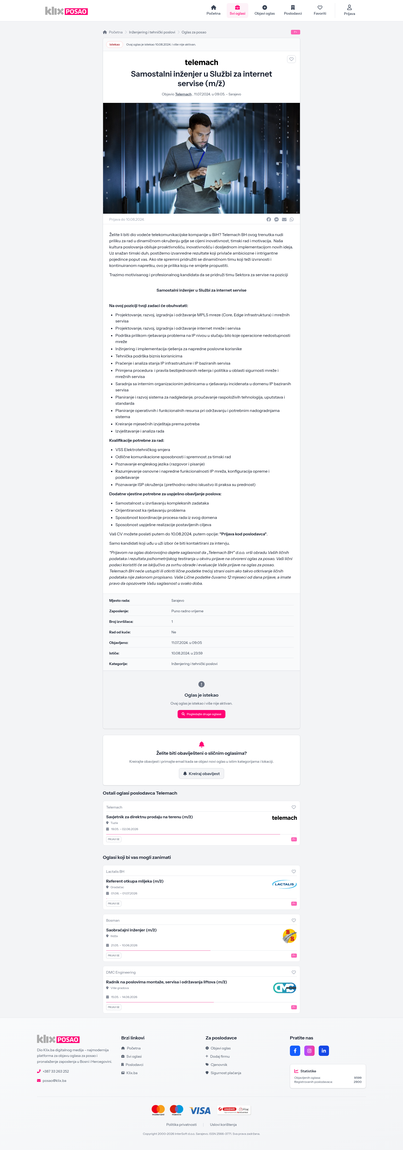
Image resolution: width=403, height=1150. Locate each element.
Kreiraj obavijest (201, 774)
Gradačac (117, 888)
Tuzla (114, 823)
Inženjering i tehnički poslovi (152, 32)
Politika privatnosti (181, 1124)
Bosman (113, 921)
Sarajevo (235, 94)
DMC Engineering (121, 973)
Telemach (183, 94)
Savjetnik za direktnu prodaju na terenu (149, 817)
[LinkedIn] (324, 1051)
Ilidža (114, 936)
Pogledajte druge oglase (202, 714)
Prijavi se (114, 839)
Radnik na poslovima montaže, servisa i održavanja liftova (166, 982)
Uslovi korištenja (223, 1124)
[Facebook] (295, 1051)
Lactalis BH (115, 872)
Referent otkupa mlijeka (134, 881)
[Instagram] (309, 1051)
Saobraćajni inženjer (131, 930)
